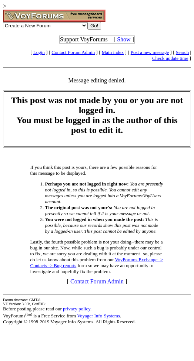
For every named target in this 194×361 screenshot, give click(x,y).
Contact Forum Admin (73, 52)
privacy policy (76, 308)
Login (39, 52)
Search (182, 52)
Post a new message (150, 52)
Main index (113, 52)
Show (123, 39)
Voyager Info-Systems (98, 316)
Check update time (170, 58)
